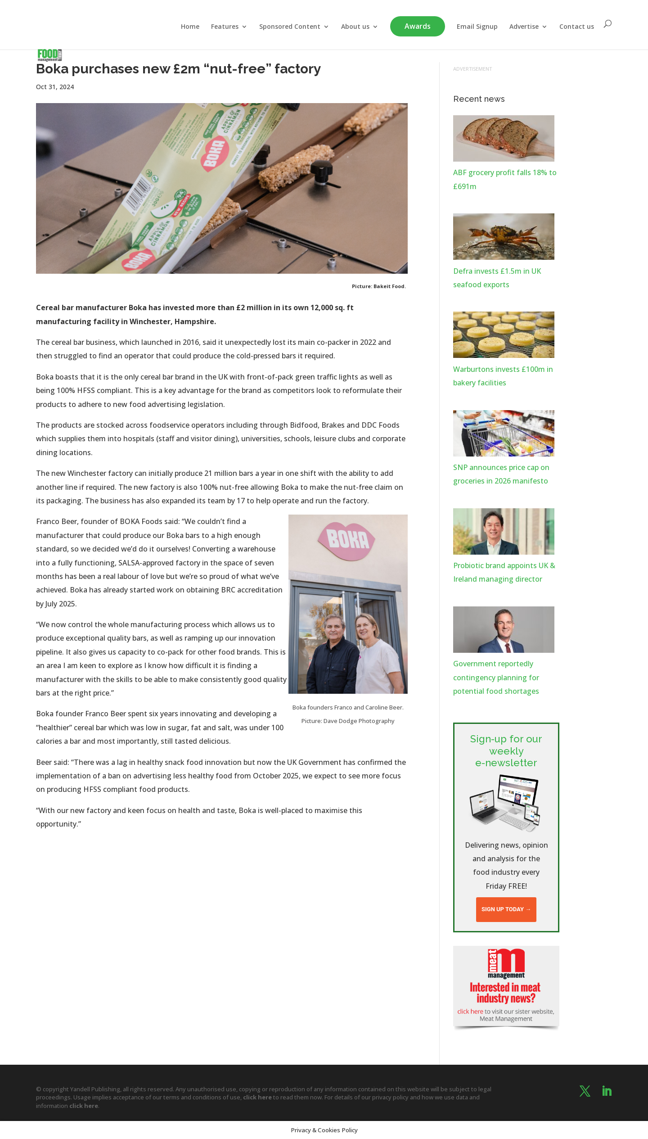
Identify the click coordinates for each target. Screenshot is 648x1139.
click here (257, 1097)
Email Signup (477, 27)
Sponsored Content (289, 27)
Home (190, 27)
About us (355, 27)
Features (224, 27)
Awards (418, 26)
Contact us (576, 27)
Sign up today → (506, 909)
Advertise (524, 27)
